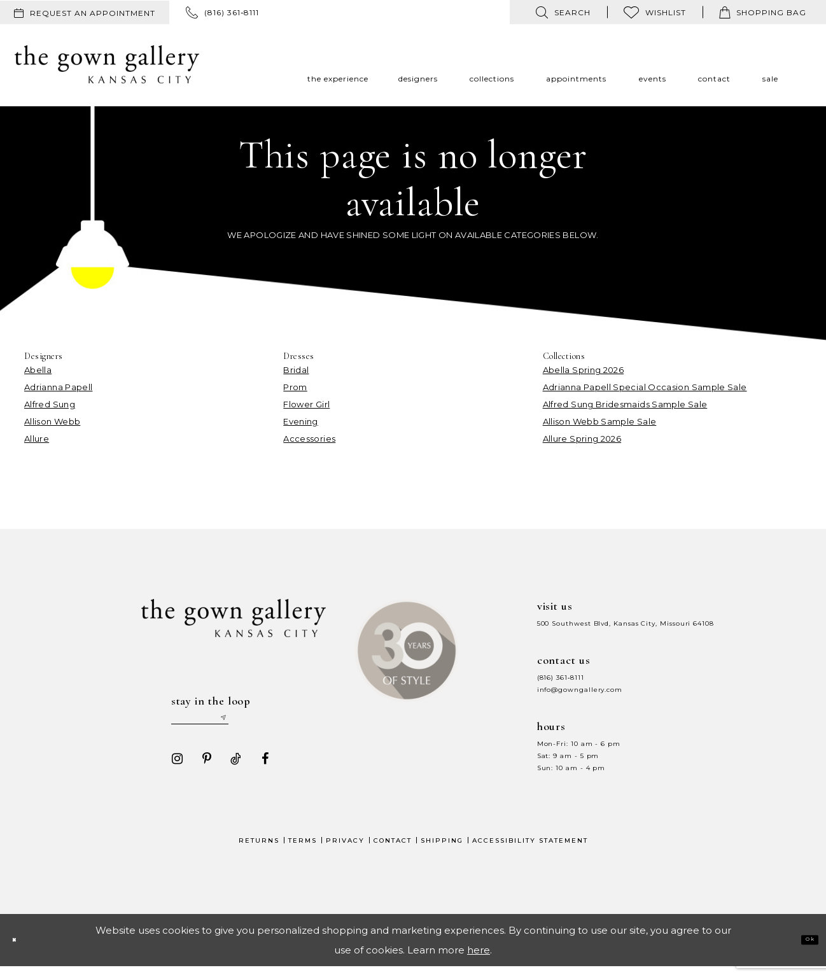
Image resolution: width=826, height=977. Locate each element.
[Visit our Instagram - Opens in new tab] (171, 769)
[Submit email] (266, 723)
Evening (300, 421)
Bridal (296, 370)
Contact (393, 851)
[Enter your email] (221, 723)
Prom (295, 387)
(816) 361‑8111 (560, 677)
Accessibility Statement (530, 851)
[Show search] (563, 12)
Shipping (442, 851)
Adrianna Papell (58, 387)
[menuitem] (84, 12)
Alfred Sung (49, 404)
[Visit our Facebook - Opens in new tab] (259, 769)
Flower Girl (306, 404)
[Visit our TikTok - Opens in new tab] (230, 769)
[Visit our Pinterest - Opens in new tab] (201, 769)
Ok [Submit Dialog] (803, 950)
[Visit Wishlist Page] (655, 12)
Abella (38, 370)
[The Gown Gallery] (107, 64)
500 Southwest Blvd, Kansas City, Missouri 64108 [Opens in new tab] (625, 623)
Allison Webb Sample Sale (600, 421)
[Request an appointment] (84, 12)
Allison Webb (52, 421)
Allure (36, 438)
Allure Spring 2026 (582, 438)
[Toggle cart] (763, 12)
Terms (302, 851)
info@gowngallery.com (579, 689)
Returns (259, 851)
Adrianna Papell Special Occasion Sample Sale (645, 387)
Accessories (309, 438)
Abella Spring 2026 (583, 370)
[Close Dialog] (20, 950)
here (478, 960)
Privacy (345, 851)
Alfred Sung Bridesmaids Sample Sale (625, 404)
